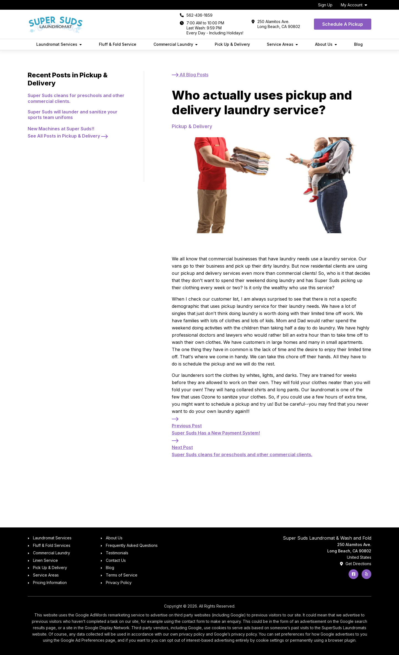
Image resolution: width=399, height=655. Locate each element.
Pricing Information (50, 582)
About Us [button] (323, 44)
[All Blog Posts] (190, 74)
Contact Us (116, 560)
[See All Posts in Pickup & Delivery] (68, 135)
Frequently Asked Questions (132, 545)
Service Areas (46, 575)
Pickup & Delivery (192, 126)
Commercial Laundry (51, 552)
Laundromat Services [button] (56, 44)
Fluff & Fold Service (117, 44)
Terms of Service (121, 575)
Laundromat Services (52, 537)
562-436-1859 (199, 15)
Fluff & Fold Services (51, 545)
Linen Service (45, 560)
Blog (358, 44)
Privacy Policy (119, 582)
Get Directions (355, 563)
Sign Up (325, 4)
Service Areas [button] (280, 44)
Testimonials (117, 552)
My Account (351, 4)
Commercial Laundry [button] (173, 44)
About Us (114, 537)
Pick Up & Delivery (232, 44)
